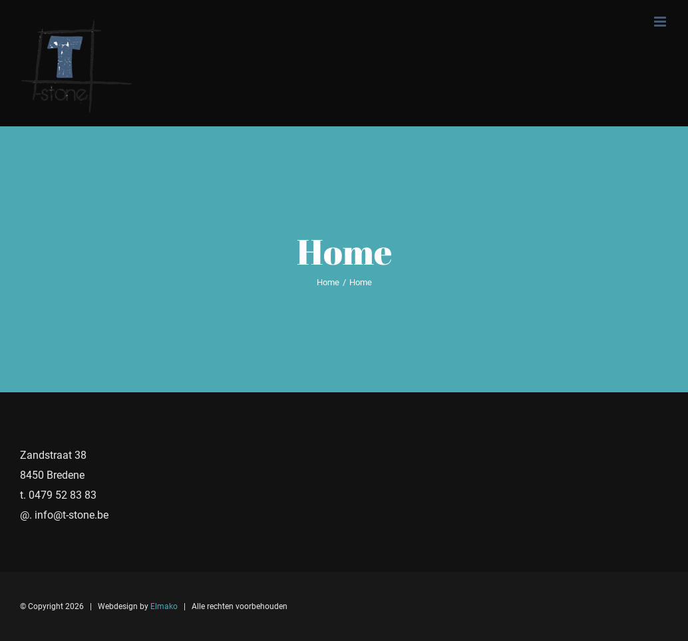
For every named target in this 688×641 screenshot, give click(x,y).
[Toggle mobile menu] (661, 22)
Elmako (164, 606)
